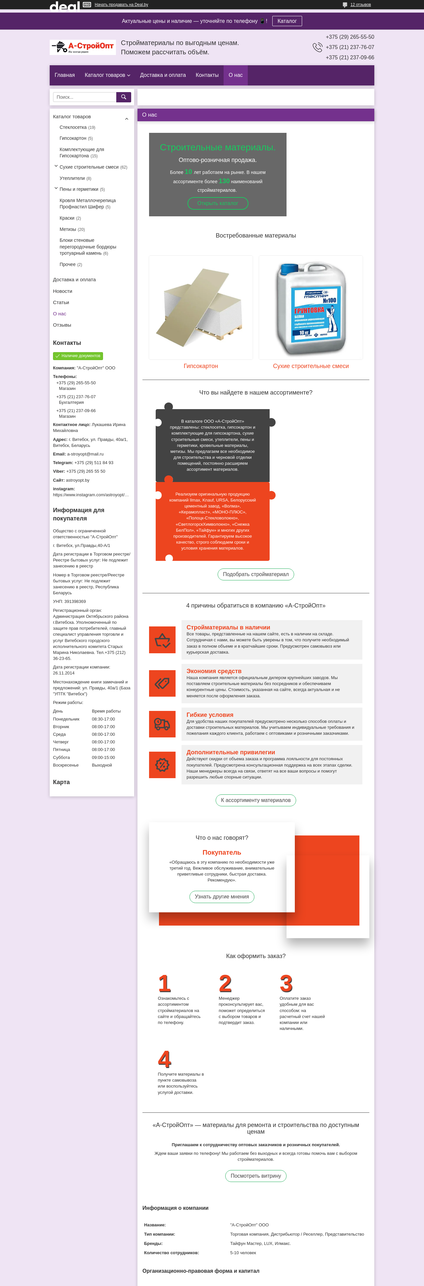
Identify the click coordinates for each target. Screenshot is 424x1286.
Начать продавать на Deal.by (121, 4)
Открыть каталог (217, 203)
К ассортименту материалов (256, 739)
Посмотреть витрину (256, 1051)
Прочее (68, 264)
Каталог (287, 21)
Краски (67, 218)
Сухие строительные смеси (89, 167)
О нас (236, 75)
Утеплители (72, 178)
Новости (62, 291)
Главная (65, 75)
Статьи (61, 302)
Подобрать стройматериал (256, 513)
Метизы (68, 229)
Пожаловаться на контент (231, 1279)
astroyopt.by (77, 480)
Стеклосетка (73, 127)
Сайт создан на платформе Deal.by (212, 1273)
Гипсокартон (73, 138)
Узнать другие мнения (222, 836)
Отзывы (62, 325)
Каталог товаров (105, 75)
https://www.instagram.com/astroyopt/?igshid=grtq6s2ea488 (110, 494)
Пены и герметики (79, 189)
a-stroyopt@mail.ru (85, 454)
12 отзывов (360, 4)
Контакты (207, 75)
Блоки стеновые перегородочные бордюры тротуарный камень (88, 247)
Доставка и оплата (163, 75)
